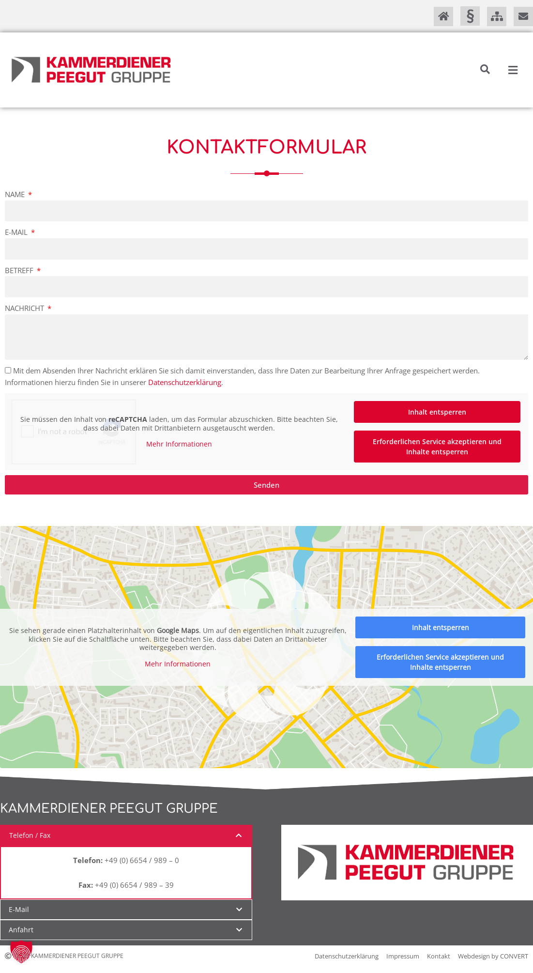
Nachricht (25, 308)
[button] (485, 69)
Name (16, 194)
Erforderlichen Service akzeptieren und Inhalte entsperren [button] (437, 446)
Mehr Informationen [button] (179, 444)
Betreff (20, 270)
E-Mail (17, 232)
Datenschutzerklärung (184, 382)
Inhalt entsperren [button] (437, 412)
